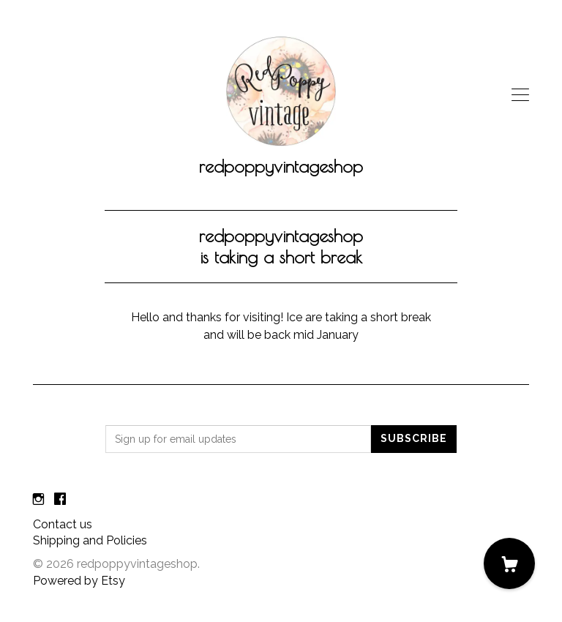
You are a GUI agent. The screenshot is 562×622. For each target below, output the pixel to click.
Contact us (62, 524)
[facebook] (60, 500)
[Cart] (509, 563)
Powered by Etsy (79, 581)
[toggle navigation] (520, 95)
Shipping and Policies (90, 540)
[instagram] (38, 500)
